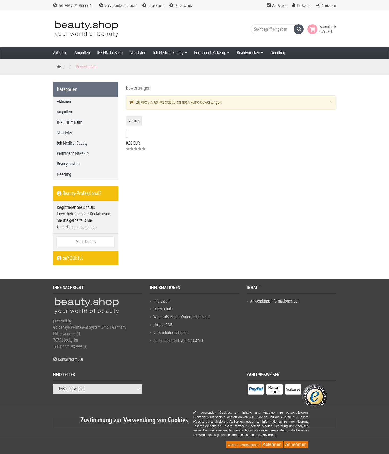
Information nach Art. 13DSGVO (178, 340)
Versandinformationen (117, 5)
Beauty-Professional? (79, 193)
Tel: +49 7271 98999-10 (73, 5)
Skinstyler (137, 52)
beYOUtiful (70, 258)
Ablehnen (272, 444)
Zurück (134, 120)
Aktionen (60, 52)
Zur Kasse (279, 5)
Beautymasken (250, 52)
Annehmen (296, 444)
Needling (278, 52)
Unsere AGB (162, 325)
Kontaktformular (68, 359)
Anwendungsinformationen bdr (274, 301)
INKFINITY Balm (110, 52)
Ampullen (82, 52)
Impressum (152, 5)
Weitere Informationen (243, 445)
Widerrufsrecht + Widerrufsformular (181, 317)
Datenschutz (181, 5)
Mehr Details (86, 241)
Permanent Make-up (211, 52)
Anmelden (329, 5)
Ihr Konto (303, 5)
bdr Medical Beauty (170, 52)
